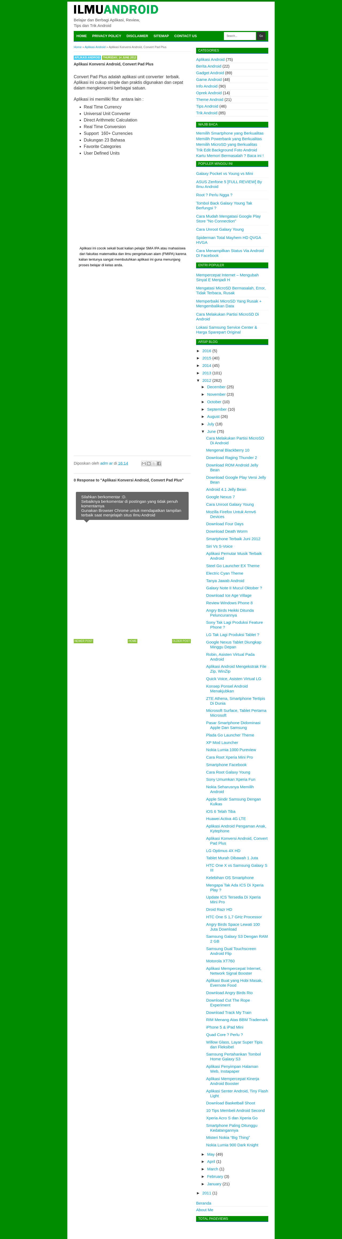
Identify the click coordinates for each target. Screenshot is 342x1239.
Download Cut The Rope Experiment (228, 1002)
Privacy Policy (106, 36)
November (216, 394)
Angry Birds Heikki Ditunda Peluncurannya (230, 612)
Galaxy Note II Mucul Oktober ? (234, 588)
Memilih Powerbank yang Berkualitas (229, 138)
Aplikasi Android (87, 57)
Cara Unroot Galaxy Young (220, 229)
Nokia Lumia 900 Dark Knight (232, 1145)
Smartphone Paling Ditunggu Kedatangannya (232, 1127)
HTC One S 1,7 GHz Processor (234, 917)
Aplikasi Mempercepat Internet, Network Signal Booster (234, 970)
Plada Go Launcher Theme (230, 735)
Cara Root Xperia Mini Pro (229, 757)
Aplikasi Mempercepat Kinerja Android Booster (232, 1081)
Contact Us (185, 36)
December (216, 387)
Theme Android (209, 99)
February (215, 1176)
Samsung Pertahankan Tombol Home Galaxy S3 (233, 1056)
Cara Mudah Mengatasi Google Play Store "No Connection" (228, 218)
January (214, 1184)
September (217, 409)
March (212, 1169)
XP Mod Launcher (222, 742)
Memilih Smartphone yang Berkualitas (230, 133)
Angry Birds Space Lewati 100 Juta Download (233, 926)
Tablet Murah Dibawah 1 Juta (232, 858)
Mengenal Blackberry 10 (228, 450)
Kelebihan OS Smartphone (230, 877)
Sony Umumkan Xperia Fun (230, 779)
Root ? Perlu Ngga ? (214, 195)
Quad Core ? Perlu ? (224, 1034)
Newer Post (83, 641)
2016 (206, 350)
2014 (206, 365)
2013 (206, 373)
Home (81, 36)
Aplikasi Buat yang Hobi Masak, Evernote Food (234, 982)
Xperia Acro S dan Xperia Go (232, 1118)
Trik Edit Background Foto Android (226, 150)
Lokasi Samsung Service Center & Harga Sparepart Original (226, 329)
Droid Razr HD (219, 909)
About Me (204, 1209)
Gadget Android (210, 72)
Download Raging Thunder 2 (231, 457)
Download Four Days (225, 524)
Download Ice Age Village (229, 595)
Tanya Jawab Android (225, 580)
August (213, 416)
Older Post (181, 641)
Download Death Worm (227, 531)
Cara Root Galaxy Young (228, 772)
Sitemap (161, 36)
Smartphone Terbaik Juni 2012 (233, 538)
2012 (206, 380)
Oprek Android (209, 93)
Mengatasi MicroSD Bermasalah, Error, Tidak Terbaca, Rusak (231, 290)
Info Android (206, 86)
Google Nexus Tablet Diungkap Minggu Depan (234, 644)
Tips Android (207, 106)
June (211, 431)
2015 (206, 358)
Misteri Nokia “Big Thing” (228, 1137)
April (211, 1161)
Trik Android (206, 113)
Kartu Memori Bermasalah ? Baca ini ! (230, 155)
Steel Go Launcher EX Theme (233, 565)
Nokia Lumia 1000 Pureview (231, 749)
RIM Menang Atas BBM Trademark (237, 1019)
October (214, 401)
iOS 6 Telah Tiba (221, 811)
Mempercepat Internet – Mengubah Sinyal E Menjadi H (227, 277)
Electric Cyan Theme (224, 573)
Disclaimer (137, 36)
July (210, 424)
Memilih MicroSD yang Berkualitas (226, 144)
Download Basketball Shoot (230, 1103)
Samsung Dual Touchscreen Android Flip (231, 951)
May (211, 1154)
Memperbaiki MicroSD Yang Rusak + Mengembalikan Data (229, 303)
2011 (206, 1193)
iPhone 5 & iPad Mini (224, 1027)
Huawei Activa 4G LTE (226, 818)
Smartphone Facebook (226, 764)
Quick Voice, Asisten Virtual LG (234, 678)
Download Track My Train (228, 1012)
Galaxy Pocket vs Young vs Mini (224, 173)
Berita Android (208, 66)
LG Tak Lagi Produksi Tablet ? (232, 634)
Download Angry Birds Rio (229, 992)
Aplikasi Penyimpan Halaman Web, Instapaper (232, 1068)
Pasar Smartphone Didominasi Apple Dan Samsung (233, 725)
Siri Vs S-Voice (219, 546)
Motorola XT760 (220, 961)
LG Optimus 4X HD (223, 850)
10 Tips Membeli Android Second (235, 1110)
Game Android (209, 79)
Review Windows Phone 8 (229, 603)
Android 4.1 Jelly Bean (226, 489)
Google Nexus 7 (220, 497)
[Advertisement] (132, 201)
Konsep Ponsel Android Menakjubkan (227, 688)
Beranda (203, 1203)
